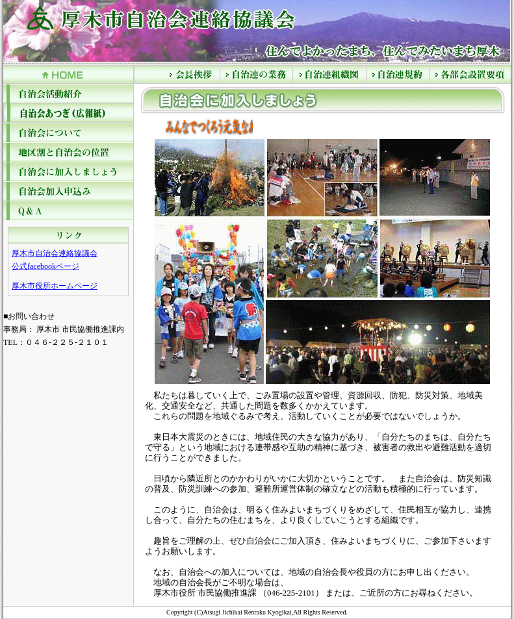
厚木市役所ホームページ (54, 285)
